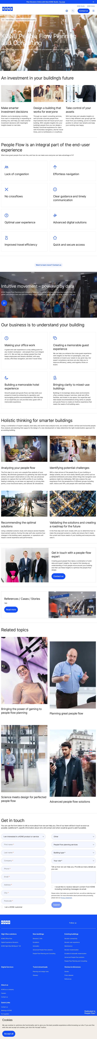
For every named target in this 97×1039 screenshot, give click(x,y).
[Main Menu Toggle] (93, 10)
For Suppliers (5, 1014)
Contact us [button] (83, 11)
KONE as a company (7, 989)
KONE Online (91, 6)
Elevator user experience (72, 942)
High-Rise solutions (8, 934)
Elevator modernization (71, 950)
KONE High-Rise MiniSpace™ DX (11, 946)
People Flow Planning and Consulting (44, 953)
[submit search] (73, 11)
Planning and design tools (41, 971)
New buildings (10, 19)
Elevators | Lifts (37, 938)
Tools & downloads (40, 967)
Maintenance (68, 946)
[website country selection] (66, 11)
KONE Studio (81, 6)
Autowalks (36, 946)
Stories (66, 971)
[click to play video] (4, 303)
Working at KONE (6, 1010)
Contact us (58, 576)
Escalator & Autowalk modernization (75, 953)
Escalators (36, 942)
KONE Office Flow (6, 938)
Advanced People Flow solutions (43, 950)
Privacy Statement (66, 897)
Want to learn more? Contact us (48, 265)
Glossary (35, 975)
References (67, 979)
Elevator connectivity (70, 938)
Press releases (68, 975)
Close (93, 2)
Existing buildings (71, 934)
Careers (3, 993)
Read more (11, 609)
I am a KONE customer (11, 907)
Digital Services (7, 967)
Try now (62, 2)
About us (4, 985)
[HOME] (3, 19)
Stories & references (72, 967)
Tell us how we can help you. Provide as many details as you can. (73, 868)
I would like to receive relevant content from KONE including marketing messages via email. (73, 888)
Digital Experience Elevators (9, 942)
